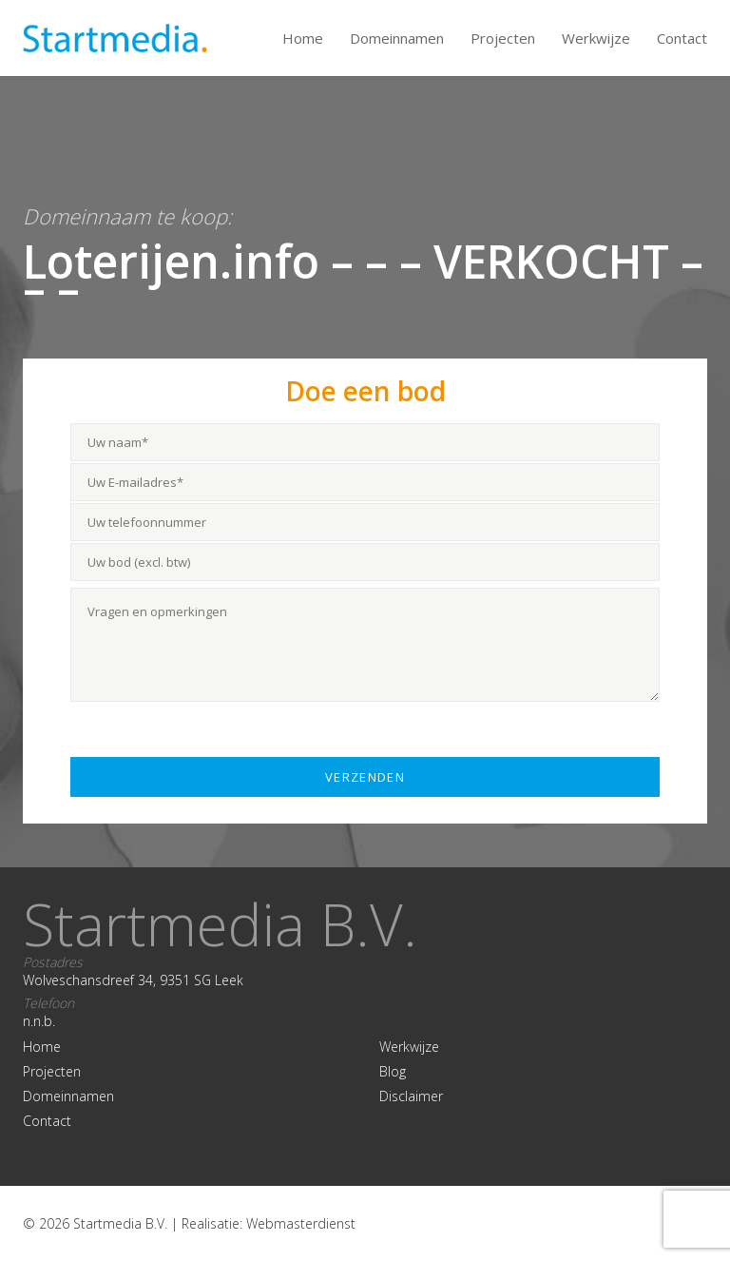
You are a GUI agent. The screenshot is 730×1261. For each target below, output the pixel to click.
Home (302, 38)
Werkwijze (596, 38)
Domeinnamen (397, 38)
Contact (682, 38)
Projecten (503, 38)
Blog (392, 1071)
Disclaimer (411, 1096)
